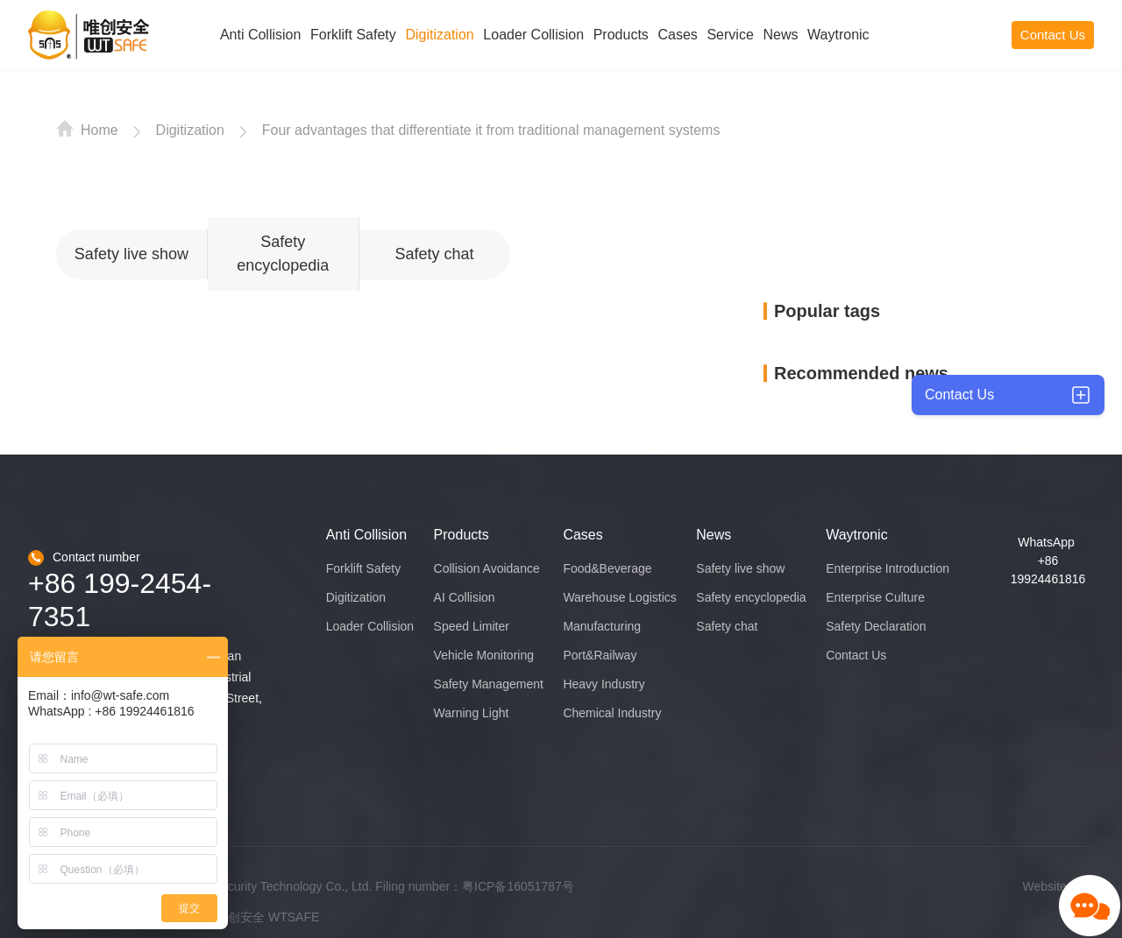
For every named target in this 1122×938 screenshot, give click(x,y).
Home (87, 129)
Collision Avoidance (487, 568)
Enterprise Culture (875, 597)
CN (966, 34)
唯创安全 (240, 917)
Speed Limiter (471, 626)
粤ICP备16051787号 (518, 886)
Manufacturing (602, 626)
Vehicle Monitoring (484, 655)
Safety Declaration (876, 626)
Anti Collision (260, 34)
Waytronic (838, 34)
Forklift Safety (353, 34)
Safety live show (131, 254)
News (780, 34)
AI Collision (464, 597)
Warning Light (471, 713)
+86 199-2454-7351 (119, 600)
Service (730, 34)
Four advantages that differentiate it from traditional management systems (491, 130)
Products (621, 34)
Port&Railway (599, 655)
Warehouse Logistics (619, 597)
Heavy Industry (603, 684)
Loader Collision (533, 34)
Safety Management (488, 684)
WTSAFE (293, 917)
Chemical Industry (612, 713)
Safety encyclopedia (283, 253)
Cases (677, 34)
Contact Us (1052, 34)
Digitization (439, 34)
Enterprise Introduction (887, 568)
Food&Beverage (607, 568)
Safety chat (433, 254)
